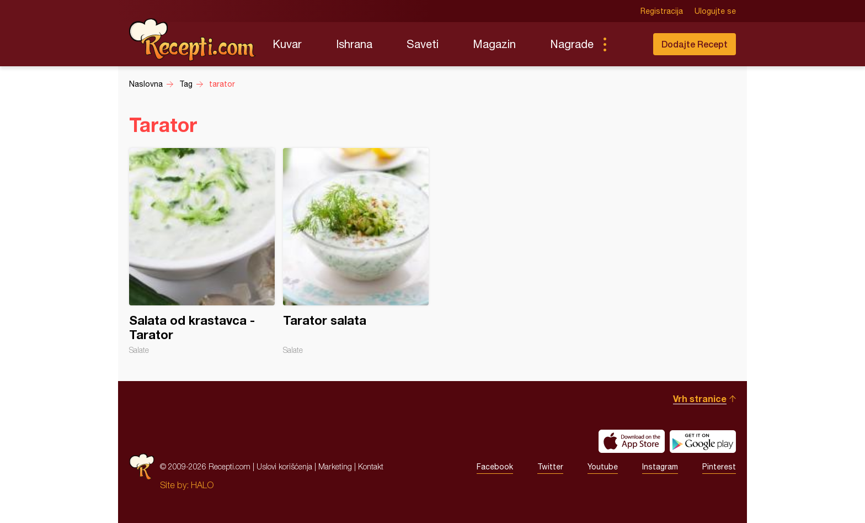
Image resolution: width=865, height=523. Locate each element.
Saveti (423, 44)
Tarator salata (356, 251)
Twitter (550, 466)
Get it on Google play (703, 441)
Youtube (603, 466)
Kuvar (287, 44)
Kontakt (370, 466)
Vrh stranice (700, 398)
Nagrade (572, 44)
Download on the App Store (632, 441)
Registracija (661, 11)
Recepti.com (192, 39)
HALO (202, 485)
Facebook (495, 466)
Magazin (494, 44)
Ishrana (354, 44)
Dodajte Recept (694, 44)
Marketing (335, 466)
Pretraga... (626, 44)
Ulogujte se (715, 11)
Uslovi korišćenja (284, 466)
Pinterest (719, 466)
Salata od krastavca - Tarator (202, 251)
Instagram (660, 466)
